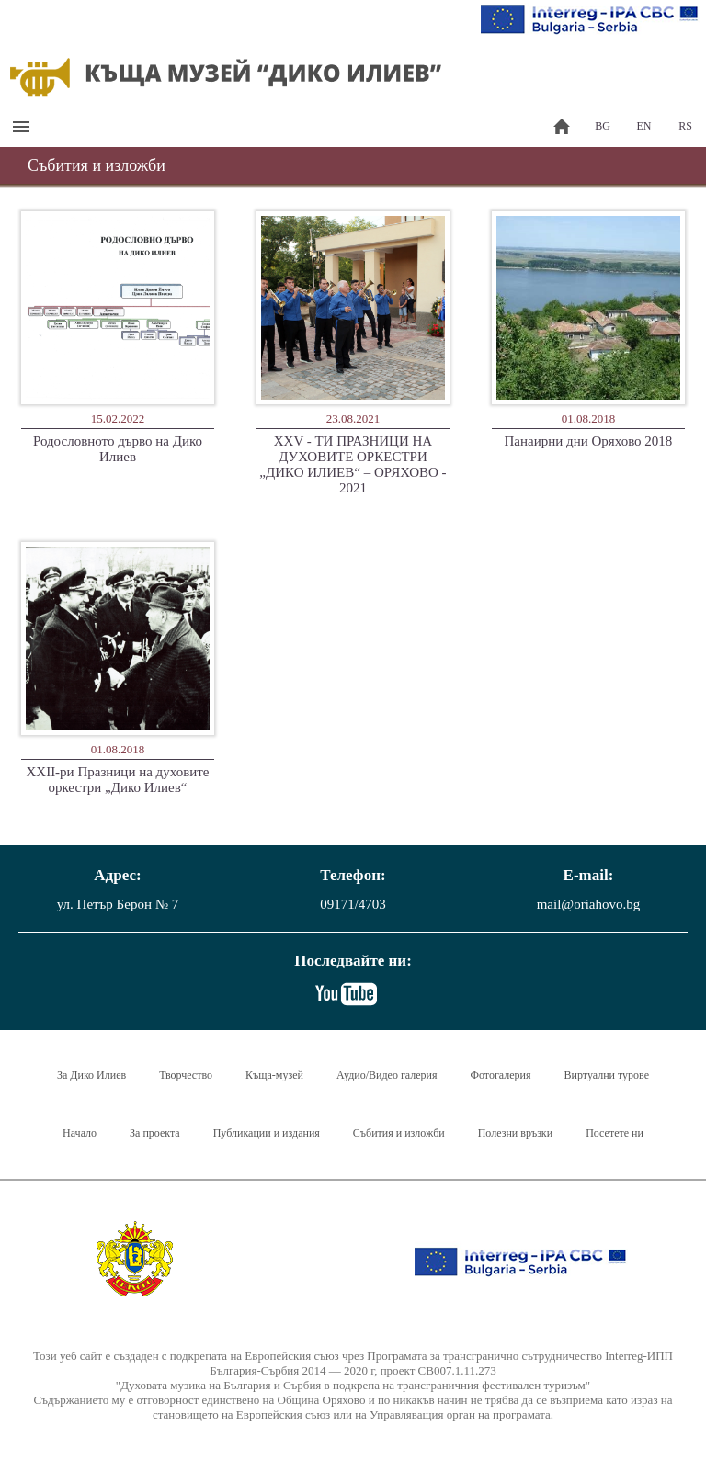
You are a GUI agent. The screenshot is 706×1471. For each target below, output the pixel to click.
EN (644, 125)
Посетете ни (614, 1132)
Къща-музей (274, 1075)
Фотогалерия (501, 1075)
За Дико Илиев (91, 1075)
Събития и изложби (399, 1132)
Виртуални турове (606, 1075)
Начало (80, 1132)
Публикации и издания (266, 1132)
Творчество (185, 1075)
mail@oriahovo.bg (589, 904)
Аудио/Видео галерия (387, 1075)
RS (685, 125)
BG (602, 125)
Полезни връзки (515, 1132)
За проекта (155, 1132)
